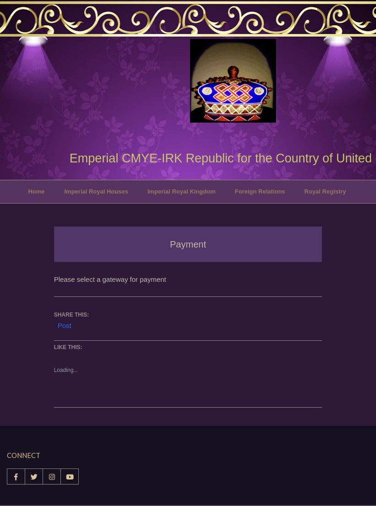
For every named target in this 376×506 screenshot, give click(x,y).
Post (64, 325)
